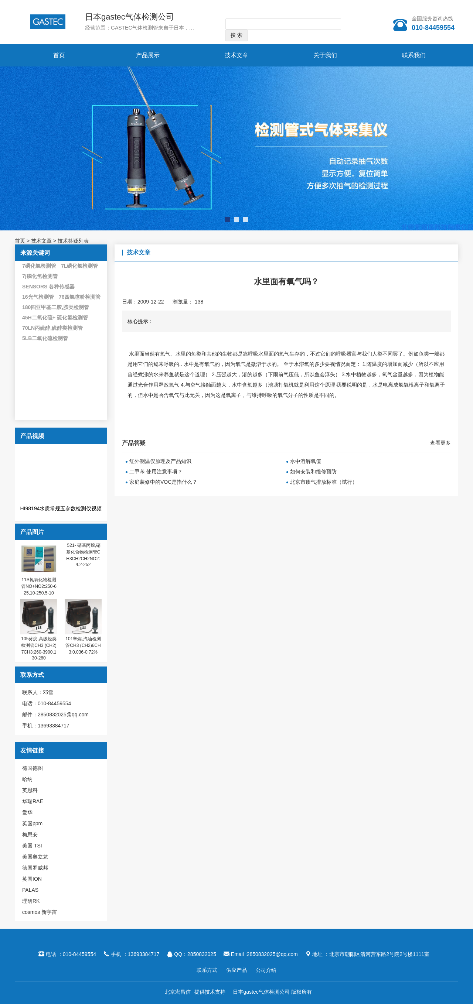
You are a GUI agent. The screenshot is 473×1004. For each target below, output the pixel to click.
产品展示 (148, 55)
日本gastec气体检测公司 (129, 16)
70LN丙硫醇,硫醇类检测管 (52, 328)
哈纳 (27, 779)
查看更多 (440, 443)
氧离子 (233, 395)
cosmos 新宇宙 (39, 912)
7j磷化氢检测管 (40, 276)
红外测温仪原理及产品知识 (160, 461)
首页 (59, 55)
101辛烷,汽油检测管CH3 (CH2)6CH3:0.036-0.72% (83, 645)
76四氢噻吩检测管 (80, 297)
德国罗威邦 (35, 868)
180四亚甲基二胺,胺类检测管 (55, 307)
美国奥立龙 (35, 857)
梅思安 (30, 834)
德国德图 (32, 768)
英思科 (30, 790)
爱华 (27, 812)
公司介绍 (266, 970)
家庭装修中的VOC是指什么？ (163, 482)
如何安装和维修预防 (313, 471)
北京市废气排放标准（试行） (323, 482)
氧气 (165, 354)
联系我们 (414, 55)
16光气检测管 (38, 297)
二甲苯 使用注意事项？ (156, 471)
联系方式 (207, 970)
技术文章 (236, 55)
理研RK (31, 901)
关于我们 (325, 55)
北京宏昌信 (178, 992)
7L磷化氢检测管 (79, 266)
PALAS (30, 890)
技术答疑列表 (73, 241)
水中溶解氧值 (305, 461)
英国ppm (32, 823)
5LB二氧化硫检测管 (45, 338)
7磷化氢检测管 (39, 266)
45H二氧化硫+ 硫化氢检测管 (55, 318)
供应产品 (236, 970)
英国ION (32, 879)
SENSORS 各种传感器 (48, 286)
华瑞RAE (32, 801)
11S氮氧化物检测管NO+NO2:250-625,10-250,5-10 (39, 586)
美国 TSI (32, 846)
